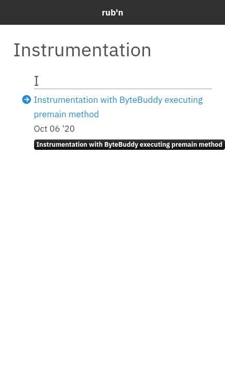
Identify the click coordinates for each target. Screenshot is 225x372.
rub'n (112, 12)
